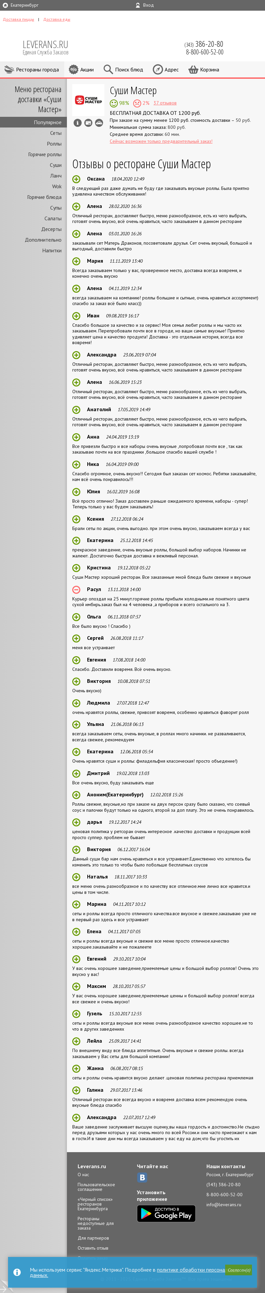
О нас (83, 1175)
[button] (238, 1270)
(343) (204, 44)
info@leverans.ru (223, 1205)
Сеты (56, 133)
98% (123, 102)
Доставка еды (56, 19)
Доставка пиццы (18, 19)
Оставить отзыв (93, 1248)
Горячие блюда (44, 197)
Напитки (52, 250)
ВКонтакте (142, 1177)
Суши (56, 165)
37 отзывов (165, 103)
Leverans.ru (92, 1166)
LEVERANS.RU (50, 46)
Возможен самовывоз (99, 123)
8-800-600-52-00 (224, 1195)
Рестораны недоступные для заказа (96, 1223)
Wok (57, 186)
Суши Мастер (133, 90)
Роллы (54, 143)
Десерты (51, 229)
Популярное (48, 122)
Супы (56, 207)
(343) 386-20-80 (223, 1185)
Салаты (53, 218)
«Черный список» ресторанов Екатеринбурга (95, 1204)
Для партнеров (93, 1238)
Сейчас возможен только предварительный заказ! (161, 141)
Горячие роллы (45, 154)
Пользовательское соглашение (96, 1187)
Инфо (78, 123)
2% (145, 102)
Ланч (56, 175)
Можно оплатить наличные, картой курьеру (88, 123)
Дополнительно (43, 239)
